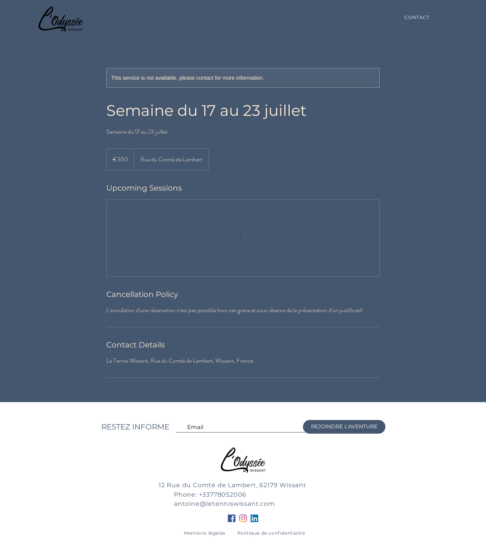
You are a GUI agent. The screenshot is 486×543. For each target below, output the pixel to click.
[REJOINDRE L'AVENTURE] (344, 427)
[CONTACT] (416, 17)
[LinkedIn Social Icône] (254, 518)
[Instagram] (243, 518)
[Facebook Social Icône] (231, 518)
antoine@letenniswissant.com (224, 503)
